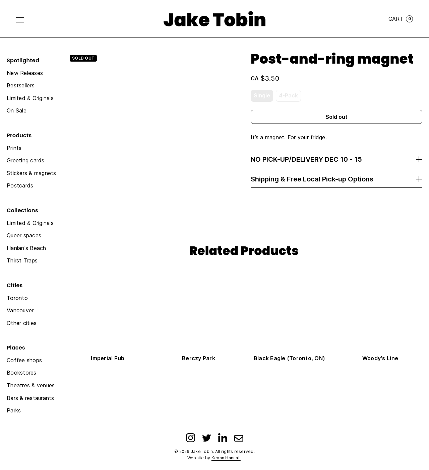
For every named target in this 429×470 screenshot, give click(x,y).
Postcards (20, 185)
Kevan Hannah (226, 457)
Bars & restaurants (30, 398)
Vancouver (20, 310)
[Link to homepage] (214, 18)
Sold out (336, 116)
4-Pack (288, 95)
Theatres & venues (31, 385)
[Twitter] (206, 437)
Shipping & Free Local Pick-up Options (336, 179)
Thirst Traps (22, 260)
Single (262, 95)
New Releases (25, 73)
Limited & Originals (30, 98)
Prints (14, 148)
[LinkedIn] (222, 437)
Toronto (17, 298)
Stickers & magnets (31, 173)
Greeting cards (26, 160)
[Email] (238, 437)
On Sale (16, 110)
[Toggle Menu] (20, 19)
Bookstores (22, 372)
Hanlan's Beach (26, 248)
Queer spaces (24, 235)
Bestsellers (21, 85)
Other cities (22, 323)
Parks (14, 410)
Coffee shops (24, 360)
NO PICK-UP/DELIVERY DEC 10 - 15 (336, 159)
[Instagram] (190, 437)
